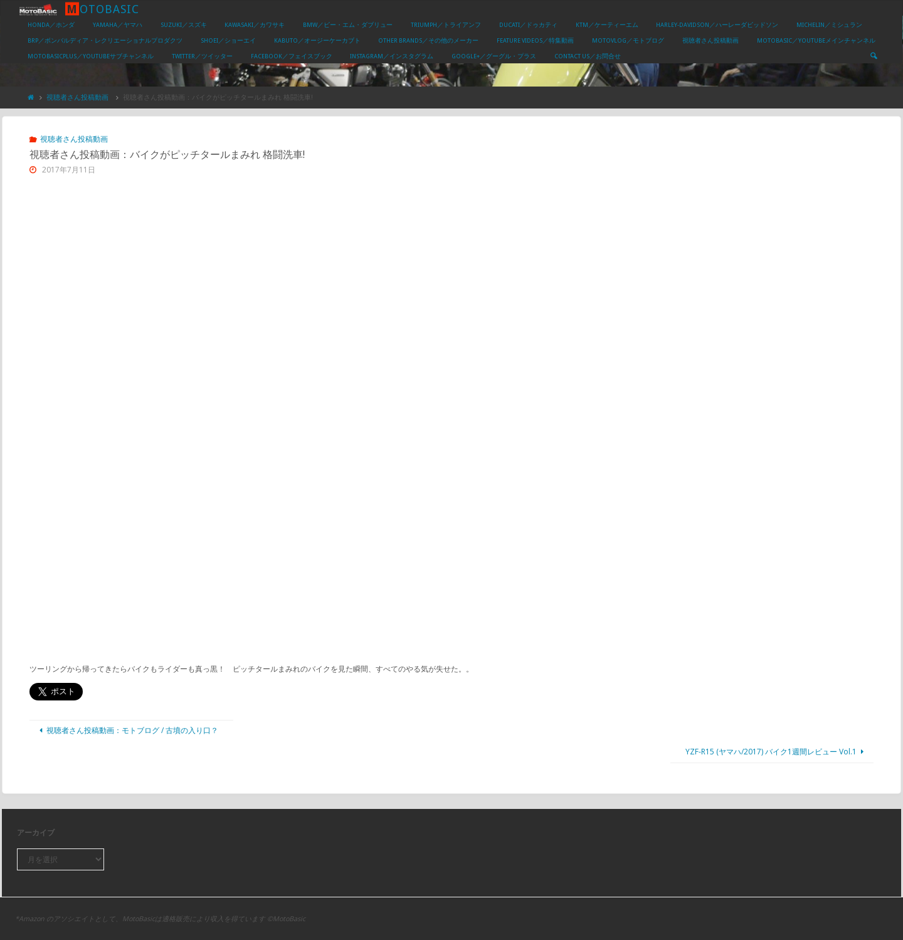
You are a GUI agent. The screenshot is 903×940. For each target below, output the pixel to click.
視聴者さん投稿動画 (77, 97)
